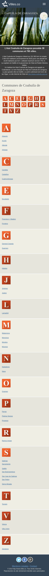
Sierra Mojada (7, 484)
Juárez (4, 293)
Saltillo (4, 469)
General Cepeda (7, 244)
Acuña (4, 141)
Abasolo (5, 136)
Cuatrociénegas (7, 179)
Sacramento (6, 464)
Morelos (5, 342)
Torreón (4, 504)
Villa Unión (5, 529)
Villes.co (14, 4)
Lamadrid (5, 313)
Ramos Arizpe (7, 441)
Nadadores (6, 367)
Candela (5, 170)
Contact (33, 566)
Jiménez (5, 288)
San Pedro (5, 479)
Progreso (5, 421)
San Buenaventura (8, 472)
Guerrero (5, 248)
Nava (4, 371)
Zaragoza (5, 549)
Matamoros (6, 333)
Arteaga (4, 150)
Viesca (4, 524)
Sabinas (5, 461)
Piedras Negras (7, 416)
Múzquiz (5, 347)
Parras (4, 412)
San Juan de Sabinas (9, 476)
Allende (4, 145)
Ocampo (5, 391)
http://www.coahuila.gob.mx (37, 74)
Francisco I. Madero (9, 219)
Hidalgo (4, 268)
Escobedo (5, 199)
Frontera (5, 224)
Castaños (5, 174)
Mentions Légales (20, 566)
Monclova (5, 338)
